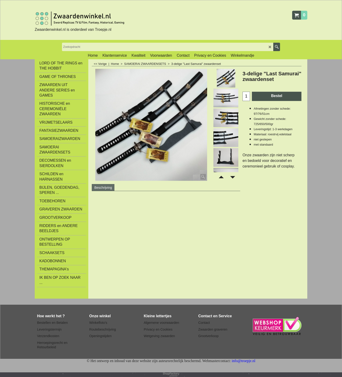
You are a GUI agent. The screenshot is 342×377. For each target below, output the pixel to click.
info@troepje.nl (243, 361)
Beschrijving (103, 187)
